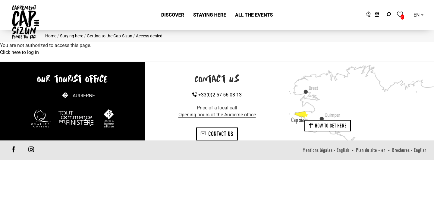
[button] (173, 15)
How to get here (328, 125)
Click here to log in (19, 52)
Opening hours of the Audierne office (217, 115)
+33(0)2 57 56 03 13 (217, 95)
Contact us (216, 134)
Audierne (84, 96)
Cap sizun (299, 120)
